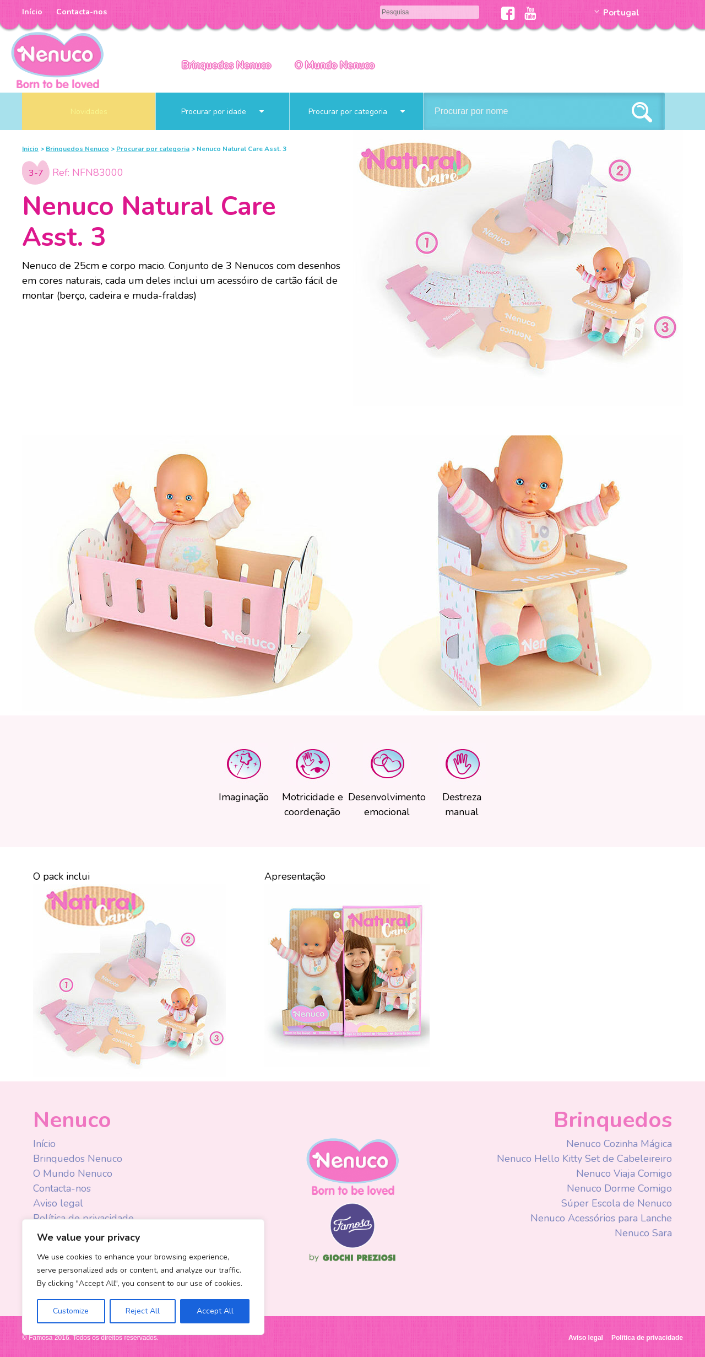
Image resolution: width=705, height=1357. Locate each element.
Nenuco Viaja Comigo (624, 1173)
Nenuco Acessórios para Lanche (601, 1218)
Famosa (352, 1246)
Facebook (508, 13)
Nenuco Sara (643, 1233)
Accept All (215, 1311)
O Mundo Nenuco (335, 65)
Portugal (621, 12)
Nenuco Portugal (57, 59)
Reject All (143, 1311)
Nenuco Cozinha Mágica (619, 1143)
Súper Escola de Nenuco (616, 1203)
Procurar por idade (222, 111)
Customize (71, 1311)
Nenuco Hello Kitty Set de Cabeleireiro (584, 1158)
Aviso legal (58, 1203)
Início (32, 12)
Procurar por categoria (356, 111)
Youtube (530, 13)
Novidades (88, 111)
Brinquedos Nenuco (226, 65)
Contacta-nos (81, 12)
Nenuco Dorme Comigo (619, 1188)
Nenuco (352, 1166)
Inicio (30, 148)
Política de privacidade (83, 1218)
